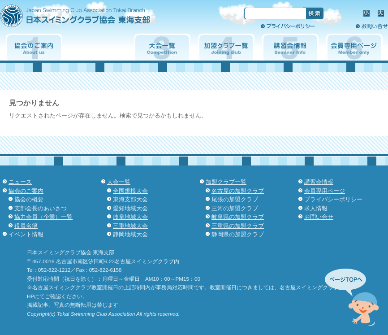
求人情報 (335, 26)
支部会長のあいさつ (40, 208)
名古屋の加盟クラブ (237, 190)
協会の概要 (28, 199)
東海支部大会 (130, 199)
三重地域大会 (130, 225)
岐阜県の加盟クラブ (237, 216)
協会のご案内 (34, 47)
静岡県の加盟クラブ (237, 234)
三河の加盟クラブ (234, 208)
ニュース (20, 181)
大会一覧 (162, 47)
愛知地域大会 (130, 208)
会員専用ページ (354, 47)
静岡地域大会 (130, 234)
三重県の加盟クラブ (237, 225)
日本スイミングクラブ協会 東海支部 (91, 19)
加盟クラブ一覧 (226, 47)
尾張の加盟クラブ (234, 199)
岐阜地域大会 (130, 216)
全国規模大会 (130, 190)
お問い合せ (372, 26)
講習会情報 (290, 47)
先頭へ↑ (352, 297)
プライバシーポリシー (288, 26)
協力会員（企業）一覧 (43, 216)
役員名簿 (26, 225)
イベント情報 (98, 47)
